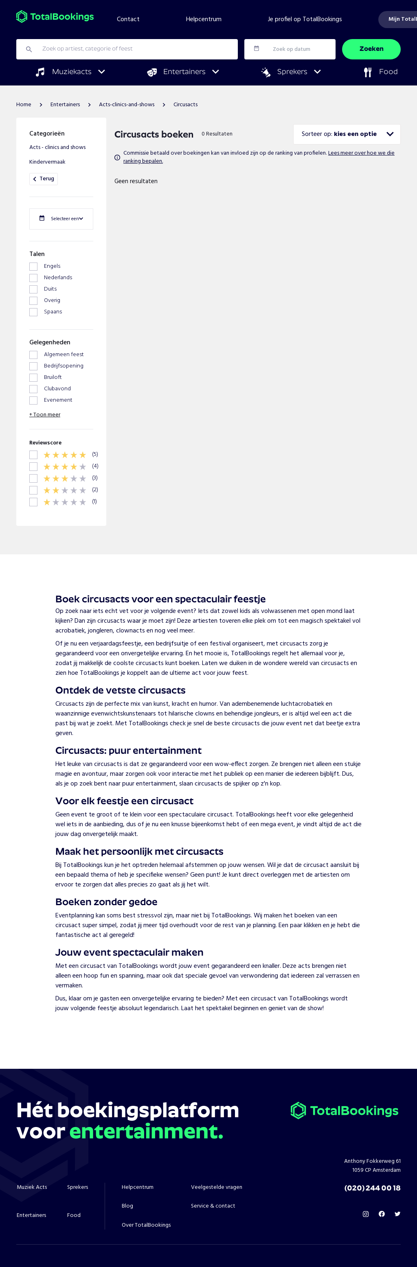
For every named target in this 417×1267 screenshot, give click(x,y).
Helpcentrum (204, 19)
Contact (128, 19)
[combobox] (347, 134)
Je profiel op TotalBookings (305, 19)
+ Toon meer (44, 386)
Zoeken (372, 49)
